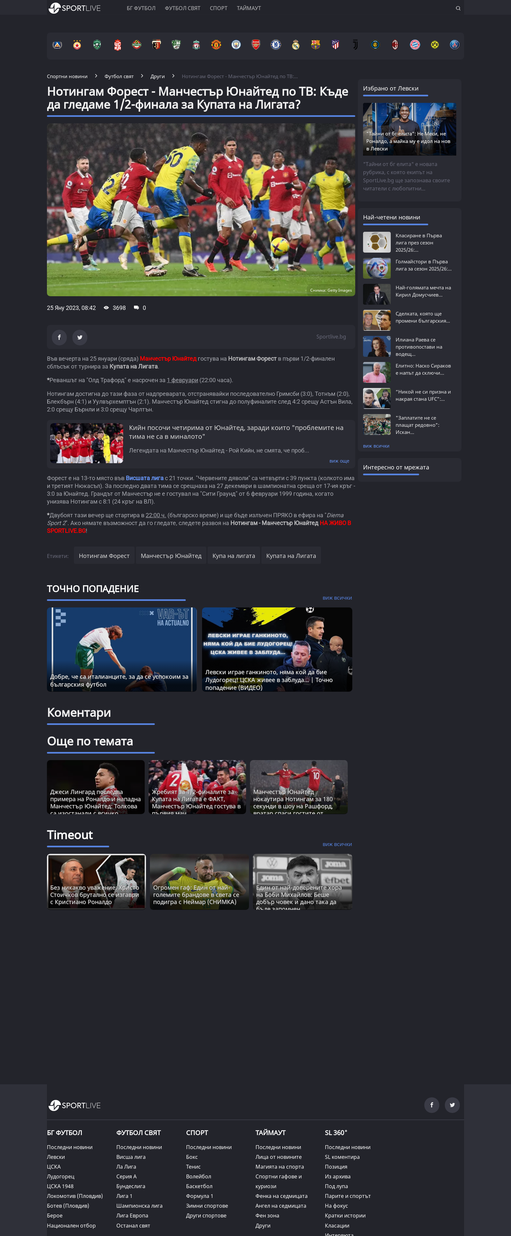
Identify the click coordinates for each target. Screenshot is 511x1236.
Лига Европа (132, 1215)
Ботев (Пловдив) (68, 1205)
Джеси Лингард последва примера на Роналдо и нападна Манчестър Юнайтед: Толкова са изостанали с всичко (95, 802)
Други (263, 1225)
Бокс (192, 1156)
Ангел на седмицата (281, 1205)
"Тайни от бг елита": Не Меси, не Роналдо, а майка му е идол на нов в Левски (408, 141)
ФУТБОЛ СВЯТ (138, 1132)
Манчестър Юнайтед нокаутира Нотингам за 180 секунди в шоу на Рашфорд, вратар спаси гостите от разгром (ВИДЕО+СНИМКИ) (293, 806)
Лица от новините (279, 1156)
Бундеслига (130, 1186)
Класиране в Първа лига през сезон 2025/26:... (419, 242)
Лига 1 (124, 1196)
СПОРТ (197, 1132)
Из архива (338, 1176)
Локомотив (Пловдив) (75, 1196)
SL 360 (336, 1132)
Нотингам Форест (104, 556)
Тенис (193, 1166)
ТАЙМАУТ (270, 1132)
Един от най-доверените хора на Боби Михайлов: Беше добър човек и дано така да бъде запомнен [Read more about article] (299, 898)
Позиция (336, 1166)
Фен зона (267, 1215)
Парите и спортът (348, 1196)
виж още (339, 461)
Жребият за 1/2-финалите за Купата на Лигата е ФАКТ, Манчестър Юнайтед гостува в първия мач (196, 802)
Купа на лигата (233, 556)
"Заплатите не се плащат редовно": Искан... (417, 424)
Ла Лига (126, 1166)
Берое (55, 1215)
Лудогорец (60, 1176)
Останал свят (133, 1225)
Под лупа (336, 1186)
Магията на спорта (280, 1166)
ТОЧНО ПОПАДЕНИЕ (93, 588)
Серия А (126, 1176)
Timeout (70, 835)
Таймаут (249, 8)
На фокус (336, 1205)
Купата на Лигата (291, 556)
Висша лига (131, 1156)
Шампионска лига (139, 1205)
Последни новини (70, 1147)
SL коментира (342, 1156)
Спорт (218, 8)
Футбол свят (182, 8)
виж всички (376, 446)
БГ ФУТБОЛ (141, 8)
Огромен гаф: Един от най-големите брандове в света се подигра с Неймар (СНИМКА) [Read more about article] (196, 894)
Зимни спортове (207, 1205)
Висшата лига (145, 478)
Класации (337, 1225)
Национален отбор (71, 1225)
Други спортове (206, 1215)
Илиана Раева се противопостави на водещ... (419, 346)
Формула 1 (199, 1196)
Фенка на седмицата (282, 1196)
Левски (56, 1156)
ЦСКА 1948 (60, 1186)
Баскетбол (199, 1186)
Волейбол (198, 1176)
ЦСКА (54, 1166)
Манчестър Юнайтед (171, 556)
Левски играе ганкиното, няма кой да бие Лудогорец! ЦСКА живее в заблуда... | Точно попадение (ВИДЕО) (269, 679)
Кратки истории (345, 1215)
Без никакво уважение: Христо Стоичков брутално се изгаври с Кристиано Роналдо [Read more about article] (94, 894)
